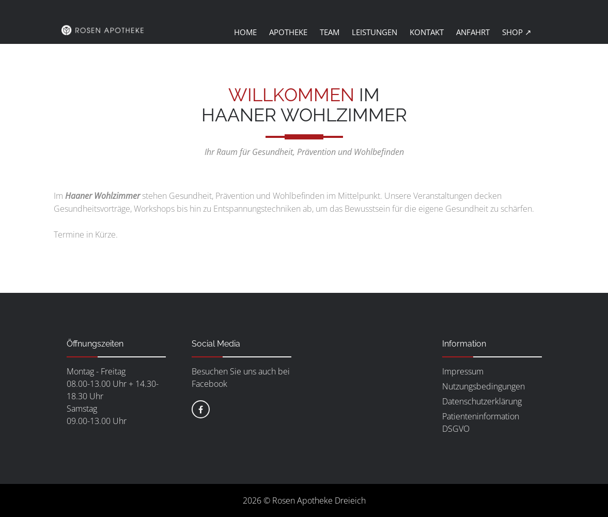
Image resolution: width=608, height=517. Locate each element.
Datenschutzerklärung (482, 401)
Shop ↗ (517, 32)
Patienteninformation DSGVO (480, 422)
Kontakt (427, 32)
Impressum (463, 371)
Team (329, 32)
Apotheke (288, 32)
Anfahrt (473, 32)
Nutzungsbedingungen (483, 386)
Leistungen (374, 32)
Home (245, 32)
